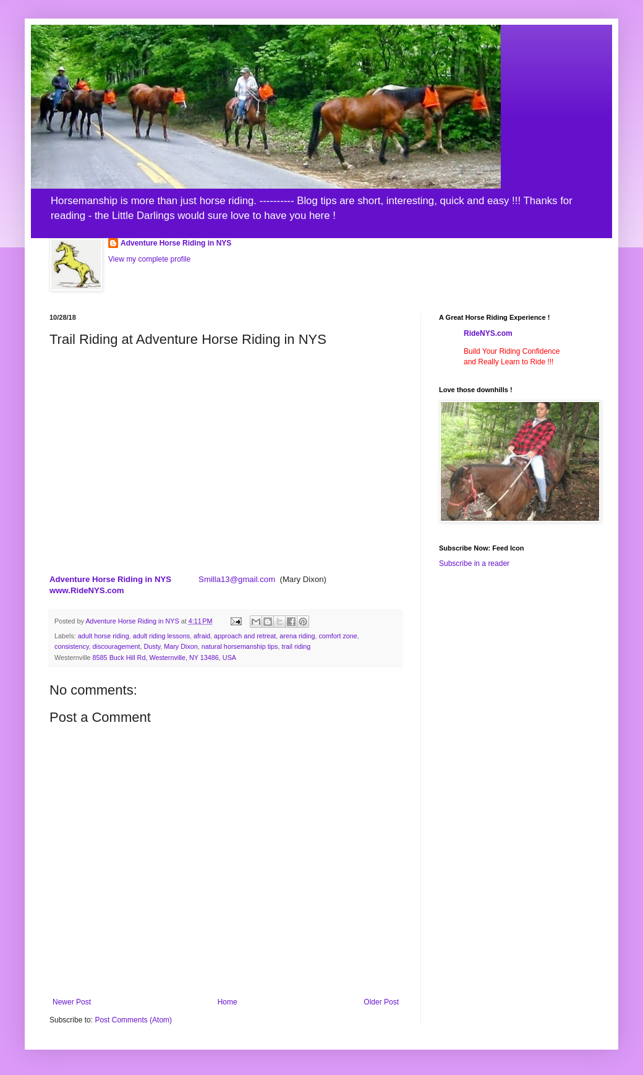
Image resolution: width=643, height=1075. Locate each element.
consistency (71, 646)
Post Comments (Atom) (133, 1020)
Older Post (381, 1002)
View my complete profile (149, 259)
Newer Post (72, 1002)
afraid (202, 636)
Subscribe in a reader (474, 563)
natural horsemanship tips (240, 646)
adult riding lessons (161, 636)
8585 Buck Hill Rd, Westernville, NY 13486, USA (164, 657)
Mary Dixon (181, 646)
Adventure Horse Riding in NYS (176, 243)
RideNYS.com (488, 333)
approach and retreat (245, 636)
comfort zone (337, 636)
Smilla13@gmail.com (236, 579)
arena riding (297, 636)
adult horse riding (103, 636)
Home (227, 1002)
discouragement (116, 646)
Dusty (151, 646)
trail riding (296, 646)
